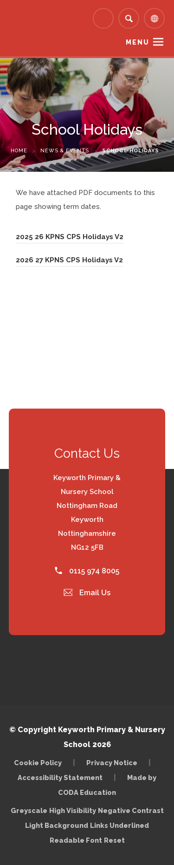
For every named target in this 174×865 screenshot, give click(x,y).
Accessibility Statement (60, 777)
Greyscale (29, 810)
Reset (114, 840)
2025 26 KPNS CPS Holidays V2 (69, 237)
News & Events (64, 151)
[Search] (128, 18)
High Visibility (72, 810)
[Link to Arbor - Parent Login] (103, 18)
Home (19, 151)
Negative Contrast (131, 810)
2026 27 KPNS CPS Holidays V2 (69, 260)
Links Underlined (119, 825)
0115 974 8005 (87, 570)
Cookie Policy (38, 763)
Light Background (56, 825)
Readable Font (76, 840)
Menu (137, 42)
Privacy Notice (111, 763)
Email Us (87, 592)
